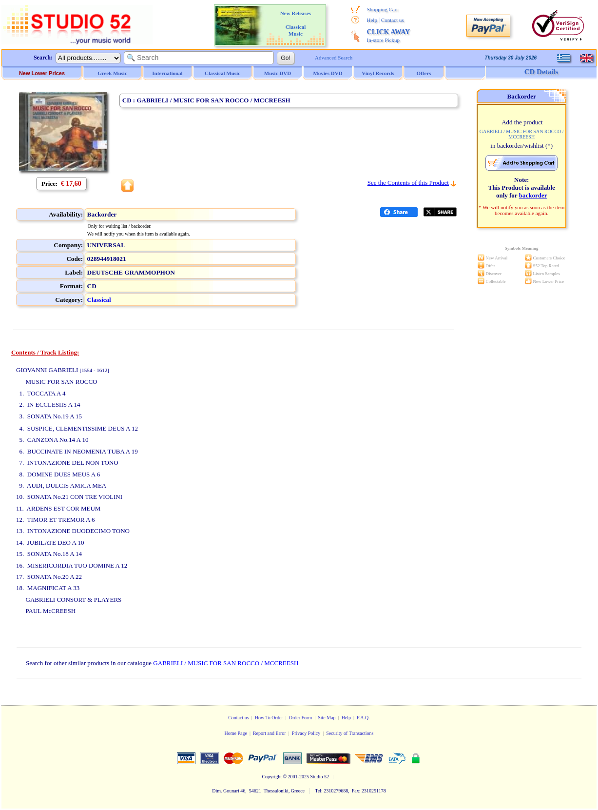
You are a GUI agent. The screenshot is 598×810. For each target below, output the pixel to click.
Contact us (392, 20)
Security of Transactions (349, 733)
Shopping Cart (382, 9)
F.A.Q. (363, 717)
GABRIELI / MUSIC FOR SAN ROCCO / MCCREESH (225, 663)
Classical (99, 299)
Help (372, 20)
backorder (533, 195)
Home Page (235, 733)
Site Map (326, 717)
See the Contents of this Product (408, 182)
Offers (424, 73)
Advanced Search (333, 57)
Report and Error (269, 733)
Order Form (300, 717)
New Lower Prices (42, 73)
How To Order (269, 717)
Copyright (272, 776)
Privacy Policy (306, 733)
